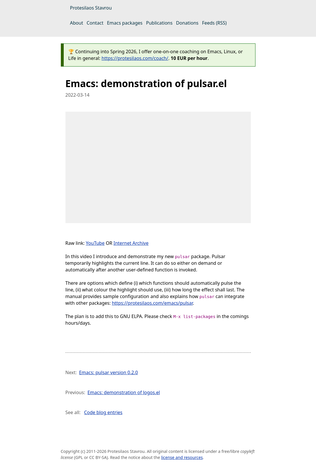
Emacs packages (125, 23)
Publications (159, 23)
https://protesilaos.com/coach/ (135, 58)
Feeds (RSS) (214, 23)
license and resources (182, 457)
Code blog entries (103, 412)
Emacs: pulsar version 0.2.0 (108, 372)
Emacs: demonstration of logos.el (123, 392)
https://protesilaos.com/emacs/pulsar (152, 303)
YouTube (95, 243)
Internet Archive (131, 243)
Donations (187, 23)
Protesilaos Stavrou (91, 8)
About (76, 23)
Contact (95, 23)
